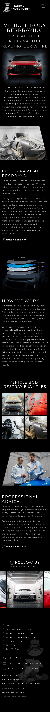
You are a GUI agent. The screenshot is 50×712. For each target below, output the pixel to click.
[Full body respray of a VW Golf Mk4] (13, 404)
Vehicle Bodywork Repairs (23, 637)
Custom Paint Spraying (20, 629)
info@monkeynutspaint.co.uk (25, 663)
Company (11, 645)
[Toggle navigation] (43, 6)
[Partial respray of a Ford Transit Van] (36, 404)
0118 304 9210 (19, 658)
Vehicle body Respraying (22, 633)
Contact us (10, 113)
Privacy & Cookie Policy (14, 692)
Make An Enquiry (16, 240)
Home (9, 625)
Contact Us (13, 649)
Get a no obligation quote (23, 668)
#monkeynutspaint (25, 566)
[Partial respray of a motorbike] (13, 427)
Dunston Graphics (19, 696)
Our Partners (14, 641)
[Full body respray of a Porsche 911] (36, 427)
